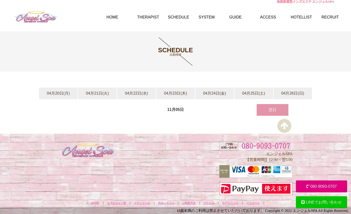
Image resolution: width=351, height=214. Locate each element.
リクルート (253, 203)
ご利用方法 (188, 203)
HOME (95, 203)
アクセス (209, 203)
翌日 (272, 110)
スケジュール (142, 203)
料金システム (166, 203)
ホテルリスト (230, 203)
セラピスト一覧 (116, 203)
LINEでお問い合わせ (321, 202)
